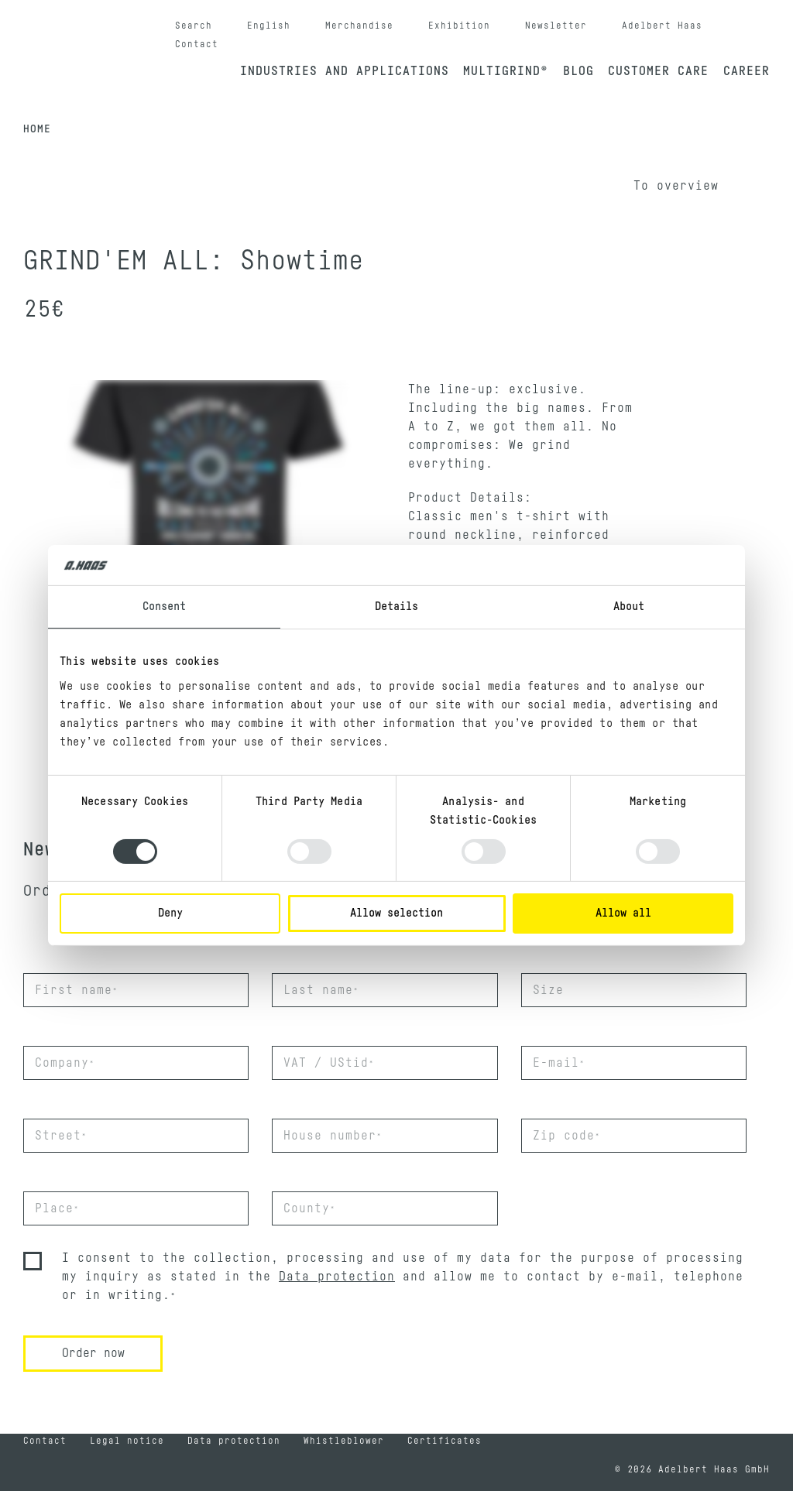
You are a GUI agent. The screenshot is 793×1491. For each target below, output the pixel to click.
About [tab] (629, 606)
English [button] (268, 25)
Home (37, 129)
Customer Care (658, 71)
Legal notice (127, 1440)
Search (193, 25)
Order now (93, 1353)
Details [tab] (397, 606)
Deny (170, 913)
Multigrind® (505, 71)
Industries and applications (344, 71)
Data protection (337, 1276)
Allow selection (396, 913)
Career (746, 71)
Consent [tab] (164, 606)
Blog (578, 71)
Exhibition (459, 25)
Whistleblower (344, 1440)
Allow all (623, 913)
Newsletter (556, 25)
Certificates (444, 1440)
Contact (196, 44)
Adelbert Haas (662, 25)
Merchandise (359, 25)
